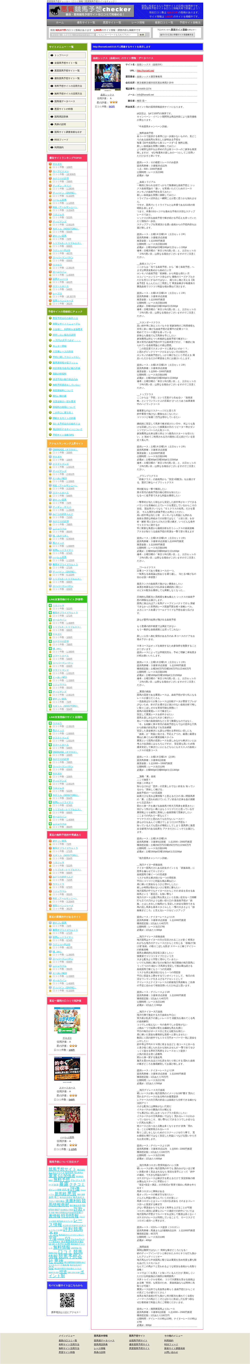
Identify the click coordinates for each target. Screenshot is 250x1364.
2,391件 (70, 267)
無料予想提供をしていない (66, 384)
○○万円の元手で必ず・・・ (67, 340)
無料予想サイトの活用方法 (68, 93)
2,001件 (70, 224)
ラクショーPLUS (61, 250)
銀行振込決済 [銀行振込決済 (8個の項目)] (75, 1205)
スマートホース (61, 286)
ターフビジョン (61, 171)
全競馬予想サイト (138, 1340)
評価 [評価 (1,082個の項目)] (75, 1188)
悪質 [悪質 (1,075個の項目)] (72, 1193)
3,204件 (70, 210)
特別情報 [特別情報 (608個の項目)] (70, 1215)
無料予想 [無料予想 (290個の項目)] (62, 1179)
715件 (69, 517)
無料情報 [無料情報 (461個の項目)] (61, 1247)
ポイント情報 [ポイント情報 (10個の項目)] (55, 1189)
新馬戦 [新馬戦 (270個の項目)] (60, 1194)
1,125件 (70, 203)
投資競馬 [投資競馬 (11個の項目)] (69, 1172)
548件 (69, 289)
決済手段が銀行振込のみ (65, 379)
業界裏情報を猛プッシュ (65, 362)
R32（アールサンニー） (65, 207)
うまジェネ (58, 214)
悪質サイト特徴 (67, 1352)
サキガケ (57, 164)
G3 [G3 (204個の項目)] (67, 1238)
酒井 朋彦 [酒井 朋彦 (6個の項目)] (81, 1194)
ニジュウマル (59, 528)
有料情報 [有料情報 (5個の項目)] (60, 1239)
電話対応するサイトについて (67, 429)
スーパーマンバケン (63, 257)
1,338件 (70, 481)
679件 (69, 887)
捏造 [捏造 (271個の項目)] (63, 1272)
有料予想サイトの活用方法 (68, 86)
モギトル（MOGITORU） (66, 228)
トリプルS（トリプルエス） (67, 243)
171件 (69, 567)
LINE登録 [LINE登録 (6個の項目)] (75, 1248)
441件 (69, 282)
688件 (69, 246)
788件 (69, 181)
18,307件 (71, 296)
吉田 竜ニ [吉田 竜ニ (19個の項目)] (54, 1197)
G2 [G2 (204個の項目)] (51, 1268)
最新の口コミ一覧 (68, 1340)
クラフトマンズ (61, 464)
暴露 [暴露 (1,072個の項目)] (64, 1184)
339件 (69, 452)
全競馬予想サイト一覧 (65, 63)
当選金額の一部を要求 (64, 401)
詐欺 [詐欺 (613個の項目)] (78, 1208)
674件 (69, 553)
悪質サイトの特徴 (63, 109)
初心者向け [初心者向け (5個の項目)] (78, 1172)
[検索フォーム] (117, 34)
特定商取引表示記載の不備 (66, 368)
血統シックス (107, 94)
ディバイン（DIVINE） (64, 192)
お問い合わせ (171, 1352)
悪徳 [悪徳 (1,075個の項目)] (58, 1261)
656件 (69, 260)
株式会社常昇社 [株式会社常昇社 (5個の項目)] (66, 1197)
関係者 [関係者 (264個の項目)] (69, 1175)
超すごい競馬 (59, 236)
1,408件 (70, 275)
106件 (69, 167)
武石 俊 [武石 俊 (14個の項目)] (66, 1189)
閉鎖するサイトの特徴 (64, 418)
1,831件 (70, 467)
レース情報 (99, 1348)
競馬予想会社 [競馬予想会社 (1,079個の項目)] (65, 1259)
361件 (69, 303)
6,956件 (70, 538)
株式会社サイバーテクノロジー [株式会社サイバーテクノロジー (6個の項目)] (71, 1235)
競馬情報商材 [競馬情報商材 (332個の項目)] (67, 1202)
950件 (69, 531)
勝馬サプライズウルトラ (65, 564)
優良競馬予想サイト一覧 (67, 78)
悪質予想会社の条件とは (65, 318)
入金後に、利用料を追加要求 (67, 329)
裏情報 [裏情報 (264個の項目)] (54, 1216)
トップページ (61, 55)
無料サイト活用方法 (69, 1348)
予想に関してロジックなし (66, 357)
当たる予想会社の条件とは (66, 423)
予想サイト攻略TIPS (63, 434)
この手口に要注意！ (63, 412)
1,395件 (70, 651)
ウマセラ (57, 264)
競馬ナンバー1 (60, 279)
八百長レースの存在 (63, 351)
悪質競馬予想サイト (139, 1348)
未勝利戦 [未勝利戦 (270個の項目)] (73, 1200)
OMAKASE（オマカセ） (65, 449)
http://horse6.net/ (145, 70)
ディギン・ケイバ (62, 185)
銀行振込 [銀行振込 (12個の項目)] (60, 1201)
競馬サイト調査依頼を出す (68, 132)
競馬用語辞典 (61, 116)
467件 (69, 253)
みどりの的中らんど (63, 514)
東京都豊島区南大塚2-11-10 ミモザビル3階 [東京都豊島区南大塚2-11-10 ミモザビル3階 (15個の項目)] (66, 1242)
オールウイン (59, 271)
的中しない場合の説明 (64, 334)
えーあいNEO (60, 478)
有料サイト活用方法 (69, 1344)
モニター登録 (59, 346)
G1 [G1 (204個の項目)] (60, 1176)
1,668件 (70, 546)
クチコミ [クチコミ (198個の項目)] (77, 1184)
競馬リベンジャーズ (63, 300)
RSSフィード (61, 139)
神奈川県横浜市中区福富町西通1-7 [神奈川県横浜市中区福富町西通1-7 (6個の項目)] (69, 1212)
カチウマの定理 (61, 178)
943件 (112, 106)
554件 (69, 231)
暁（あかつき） (61, 535)
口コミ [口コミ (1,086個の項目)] (65, 1251)
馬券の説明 (60, 124)
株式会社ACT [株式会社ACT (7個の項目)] (75, 1265)
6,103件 (70, 196)
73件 (68, 239)
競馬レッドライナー (63, 550)
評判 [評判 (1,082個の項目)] (68, 1229)
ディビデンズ (59, 221)
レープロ (57, 293)
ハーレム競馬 (59, 200)
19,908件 (71, 174)
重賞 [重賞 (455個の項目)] (53, 1175)
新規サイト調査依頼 (174, 1348)
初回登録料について (63, 390)
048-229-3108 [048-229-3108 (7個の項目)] (74, 1272)
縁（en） (57, 648)
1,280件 (70, 188)
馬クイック (58, 543)
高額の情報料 (59, 373)
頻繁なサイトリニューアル (66, 323)
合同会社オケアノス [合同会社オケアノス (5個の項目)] (64, 1221)
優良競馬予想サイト (139, 1344)
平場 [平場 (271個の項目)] (52, 1238)
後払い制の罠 (59, 396)
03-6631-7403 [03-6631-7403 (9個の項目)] (66, 1210)
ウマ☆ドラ (58, 884)
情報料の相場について (64, 407)
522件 (69, 217)
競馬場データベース (64, 101)
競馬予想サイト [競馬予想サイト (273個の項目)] (63, 1169)
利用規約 (59, 147)
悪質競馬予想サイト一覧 (67, 70)
